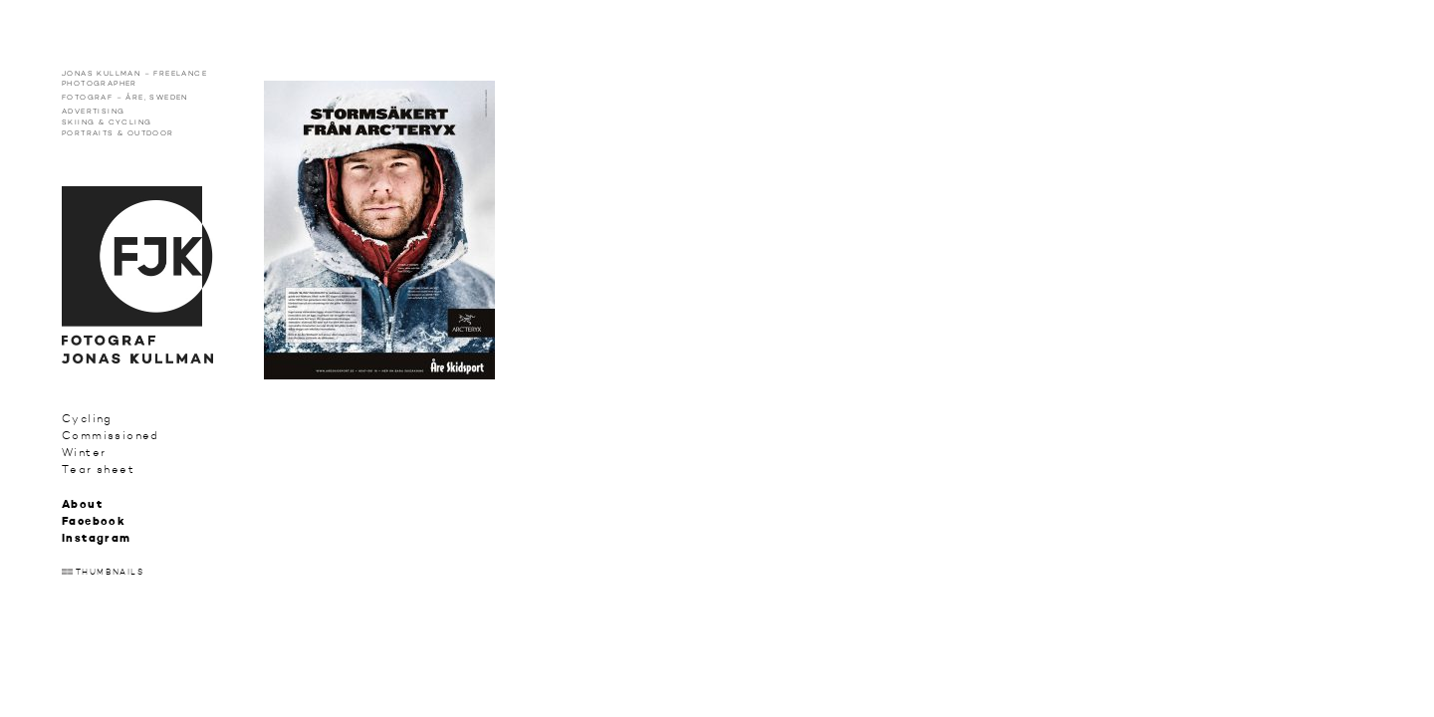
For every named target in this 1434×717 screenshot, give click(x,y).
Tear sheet (98, 469)
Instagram (96, 539)
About (82, 505)
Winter (84, 452)
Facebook (93, 522)
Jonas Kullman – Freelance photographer (134, 78)
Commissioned (110, 435)
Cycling (87, 418)
